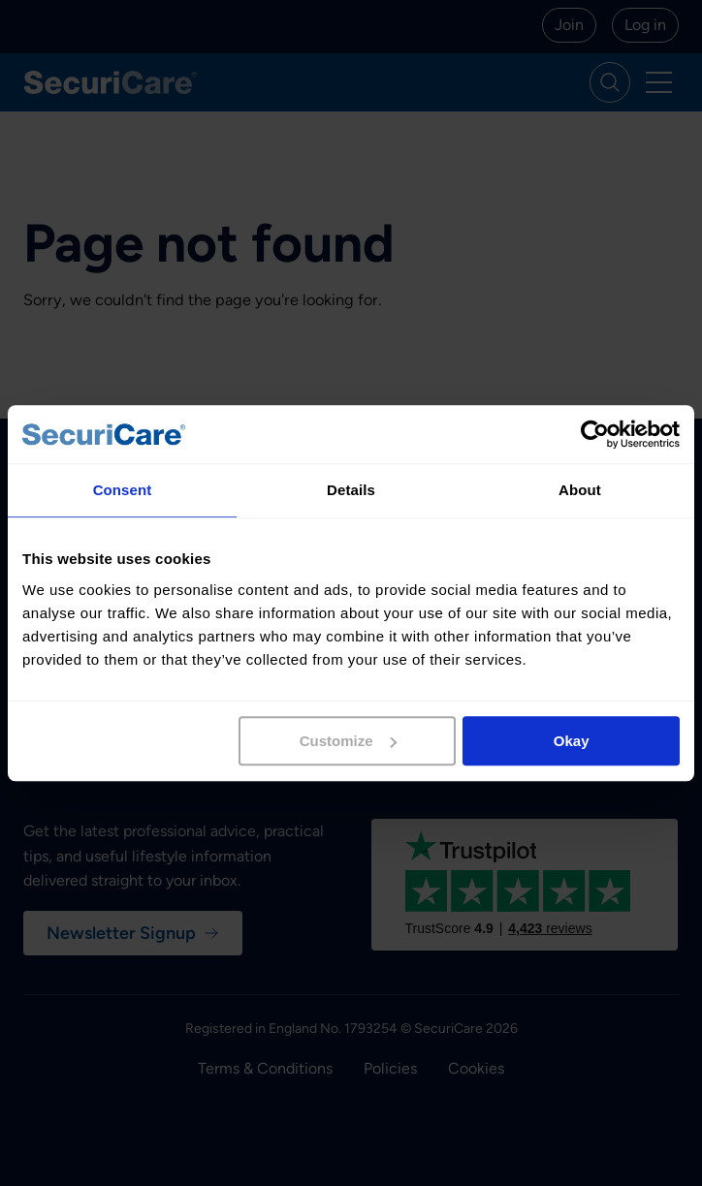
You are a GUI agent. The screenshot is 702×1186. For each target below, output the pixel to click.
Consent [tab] (122, 490)
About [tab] (579, 490)
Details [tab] (351, 490)
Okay (572, 741)
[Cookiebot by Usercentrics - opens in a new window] (595, 434)
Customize (348, 741)
